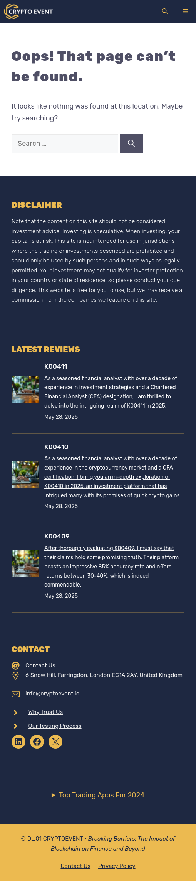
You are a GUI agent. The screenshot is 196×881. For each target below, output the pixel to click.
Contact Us (40, 665)
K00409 (57, 536)
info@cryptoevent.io (52, 693)
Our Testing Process (55, 725)
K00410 (56, 447)
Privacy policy (117, 866)
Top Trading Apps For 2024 (101, 795)
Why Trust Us (45, 712)
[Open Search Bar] (164, 11)
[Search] (131, 143)
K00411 (55, 366)
